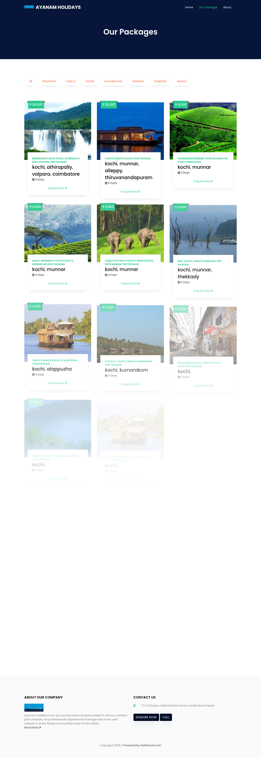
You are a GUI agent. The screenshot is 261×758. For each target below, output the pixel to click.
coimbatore (66, 174)
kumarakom (134, 374)
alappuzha (59, 373)
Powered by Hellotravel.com (142, 745)
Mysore (182, 81)
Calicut (70, 81)
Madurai (138, 81)
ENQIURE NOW (146, 717)
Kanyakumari (113, 81)
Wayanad (49, 81)
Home (189, 7)
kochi (38, 167)
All (30, 81)
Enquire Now (57, 188)
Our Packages (208, 7)
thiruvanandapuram (128, 177)
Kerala (90, 81)
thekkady (188, 279)
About (227, 7)
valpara (41, 174)
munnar (129, 164)
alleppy (113, 170)
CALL (165, 717)
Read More (32, 727)
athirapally (59, 167)
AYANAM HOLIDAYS (58, 7)
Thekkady (160, 81)
